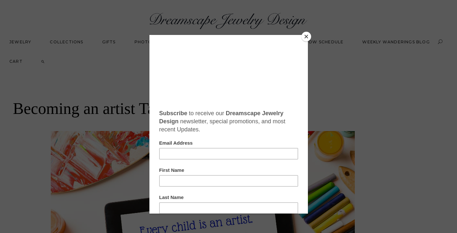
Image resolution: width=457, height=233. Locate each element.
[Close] (306, 36)
